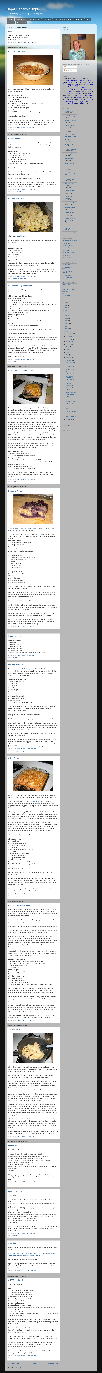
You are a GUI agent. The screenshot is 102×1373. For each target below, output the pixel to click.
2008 (66, 423)
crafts (84, 82)
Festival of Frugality (68, 245)
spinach (84, 97)
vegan (19, 191)
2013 (66, 321)
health (91, 88)
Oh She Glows (69, 130)
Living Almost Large (68, 262)
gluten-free (66, 88)
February (69, 360)
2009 (66, 331)
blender (89, 78)
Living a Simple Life (68, 264)
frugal (77, 86)
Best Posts (47, 19)
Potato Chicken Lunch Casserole (21, 371)
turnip (85, 99)
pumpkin (69, 95)
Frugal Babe (66, 248)
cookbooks (79, 82)
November (69, 336)
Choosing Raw (69, 154)
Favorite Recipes (34, 19)
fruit (81, 86)
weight (70, 103)
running (84, 95)
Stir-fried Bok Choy (15, 665)
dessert (70, 84)
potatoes (78, 93)
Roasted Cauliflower (16, 199)
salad (91, 95)
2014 (66, 318)
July (67, 347)
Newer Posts (13, 1364)
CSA (65, 84)
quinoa (75, 95)
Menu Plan (12, 1146)
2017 (66, 310)
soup (18, 1358)
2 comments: (31, 1020)
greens (19, 751)
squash (89, 97)
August (68, 344)
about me (65, 29)
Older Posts (53, 1364)
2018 (66, 308)
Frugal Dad (65, 250)
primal (64, 95)
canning (65, 82)
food (71, 86)
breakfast (74, 80)
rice (79, 95)
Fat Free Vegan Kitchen (29, 528)
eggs (76, 84)
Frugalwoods (69, 158)
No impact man (67, 275)
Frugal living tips (67, 257)
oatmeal (90, 91)
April (67, 355)
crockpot (90, 82)
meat (65, 92)
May (67, 352)
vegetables (16, 278)
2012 (66, 323)
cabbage (88, 80)
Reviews (11, 23)
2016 (66, 313)
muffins (84, 91)
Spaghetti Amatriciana (17, 52)
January (68, 419)
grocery (15, 657)
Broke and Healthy (70, 233)
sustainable (66, 99)
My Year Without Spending (67, 271)
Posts (66, 67)
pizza (72, 93)
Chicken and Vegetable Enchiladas (22, 286)
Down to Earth (66, 243)
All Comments (69, 70)
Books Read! (21, 23)
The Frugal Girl (66, 287)
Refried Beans (14, 139)
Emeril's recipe (21, 236)
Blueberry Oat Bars (16, 491)
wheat (86, 103)
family (67, 86)
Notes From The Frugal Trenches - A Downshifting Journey (70, 137)
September (69, 341)
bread (67, 80)
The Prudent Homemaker (66, 294)
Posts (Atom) (20, 1368)
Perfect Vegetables (28, 669)
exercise (90, 84)
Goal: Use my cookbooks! (62, 19)
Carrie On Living (70, 116)
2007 (66, 425)
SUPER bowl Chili (15, 1280)
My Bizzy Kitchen (70, 120)
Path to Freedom (67, 277)
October (68, 339)
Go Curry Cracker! (70, 149)
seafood (66, 97)
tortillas (76, 99)
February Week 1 (15, 1191)
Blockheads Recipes (68, 197)
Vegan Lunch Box (70, 203)
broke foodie (69, 225)
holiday (67, 90)
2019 (66, 305)
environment (82, 84)
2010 (66, 329)
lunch (80, 90)
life (72, 90)
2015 (66, 315)
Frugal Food (79, 19)
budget (81, 80)
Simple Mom (66, 284)
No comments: (32, 42)
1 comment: (30, 127)
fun (85, 86)
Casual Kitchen (69, 168)
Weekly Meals (20, 19)
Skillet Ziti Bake (14, 758)
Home (11, 19)
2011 (66, 326)
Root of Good (69, 111)
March (68, 357)
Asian (14, 751)
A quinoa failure (14, 1030)
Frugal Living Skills (68, 252)
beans (15, 191)
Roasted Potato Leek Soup (19, 905)
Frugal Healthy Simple (22, 9)
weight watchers (79, 103)
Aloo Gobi (12, 1243)
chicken (15, 361)
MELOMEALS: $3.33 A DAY (69, 184)
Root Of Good (66, 280)
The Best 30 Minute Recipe (33, 801)
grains (72, 88)
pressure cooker (87, 93)
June (67, 349)
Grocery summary (15, 636)
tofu (71, 99)
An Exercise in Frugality (69, 240)
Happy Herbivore (70, 125)
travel (81, 99)
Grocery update (14, 31)
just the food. (69, 144)
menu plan (77, 91)
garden (90, 86)
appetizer (68, 78)
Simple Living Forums (68, 282)
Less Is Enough (70, 163)
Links (75, 90)
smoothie (73, 97)
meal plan (87, 90)
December (69, 334)
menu (14, 1184)
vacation (90, 99)
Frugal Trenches (67, 255)
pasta (14, 129)
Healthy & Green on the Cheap (70, 219)
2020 (66, 302)
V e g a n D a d (69, 179)
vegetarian (23, 278)
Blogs (88, 19)
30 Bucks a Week (70, 207)
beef (84, 78)
